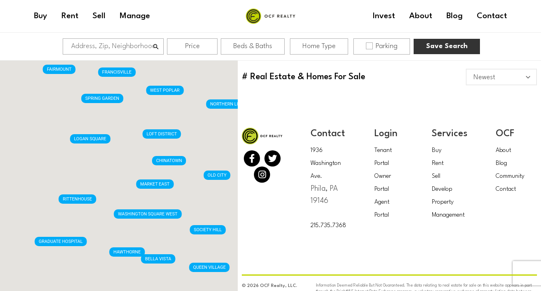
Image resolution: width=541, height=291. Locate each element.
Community (510, 176)
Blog (501, 163)
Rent (438, 163)
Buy (437, 151)
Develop (442, 189)
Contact (506, 189)
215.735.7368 (328, 226)
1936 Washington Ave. (326, 163)
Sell (436, 176)
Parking (381, 46)
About (503, 151)
